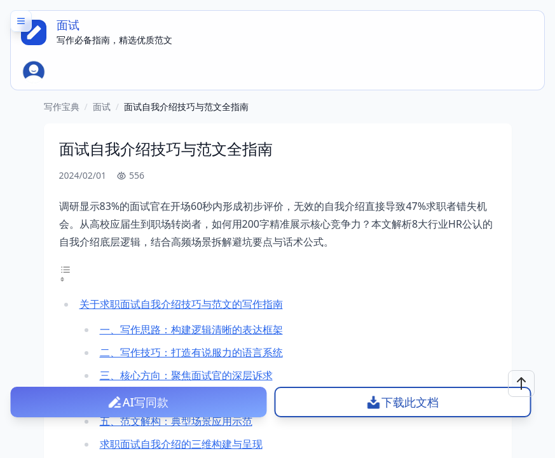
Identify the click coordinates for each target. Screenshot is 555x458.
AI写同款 (145, 402)
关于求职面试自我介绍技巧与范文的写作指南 (181, 304)
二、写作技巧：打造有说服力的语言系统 (191, 352)
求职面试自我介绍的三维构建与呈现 (181, 444)
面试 (102, 107)
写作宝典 (61, 107)
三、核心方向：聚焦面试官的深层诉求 (186, 375)
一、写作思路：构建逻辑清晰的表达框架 (191, 330)
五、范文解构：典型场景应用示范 (176, 421)
